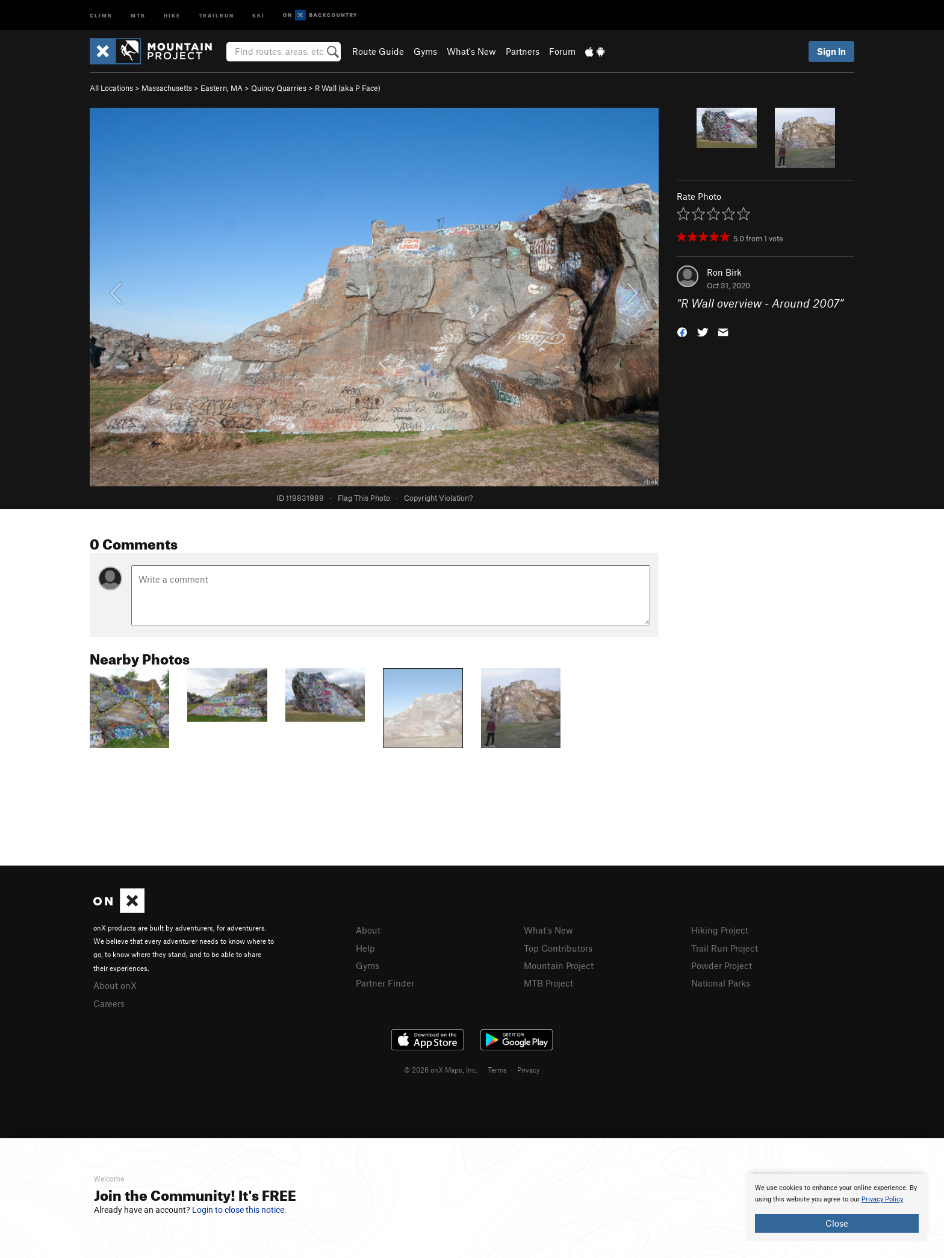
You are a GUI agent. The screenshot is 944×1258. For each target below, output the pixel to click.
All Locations (111, 88)
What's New (471, 51)
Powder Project (721, 965)
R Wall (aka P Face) (347, 88)
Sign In (831, 51)
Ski (258, 15)
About (368, 930)
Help (365, 948)
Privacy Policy (882, 1199)
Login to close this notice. (239, 1210)
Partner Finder (385, 983)
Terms (497, 1069)
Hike (172, 15)
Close (836, 1223)
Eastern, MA (221, 88)
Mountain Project (559, 965)
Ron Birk (724, 272)
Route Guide (378, 51)
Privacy (528, 1069)
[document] (837, 1207)
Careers (109, 1003)
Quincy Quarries (278, 88)
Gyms (425, 51)
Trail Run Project (724, 948)
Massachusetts (166, 88)
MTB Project (548, 983)
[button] (682, 331)
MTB (138, 15)
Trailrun (216, 15)
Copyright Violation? (438, 498)
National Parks (720, 983)
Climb (101, 15)
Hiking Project (719, 930)
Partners (522, 51)
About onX (115, 985)
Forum (562, 51)
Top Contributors (558, 948)
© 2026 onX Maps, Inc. (440, 1069)
